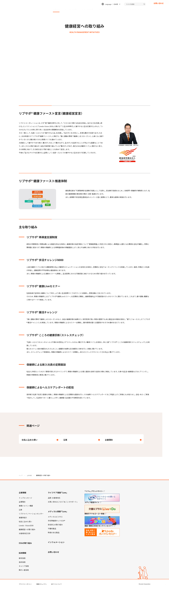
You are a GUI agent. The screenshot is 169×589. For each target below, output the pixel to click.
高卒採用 (22, 562)
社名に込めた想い (25, 522)
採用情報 (119, 9)
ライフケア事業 (70, 9)
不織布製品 (52, 529)
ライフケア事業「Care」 (57, 493)
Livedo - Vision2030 (26, 526)
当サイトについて (56, 584)
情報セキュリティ (41, 584)
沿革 (20, 510)
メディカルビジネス (55, 517)
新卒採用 (22, 558)
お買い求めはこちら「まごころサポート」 (63, 502)
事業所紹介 (23, 518)
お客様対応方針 (24, 534)
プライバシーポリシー (25, 584)
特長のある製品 (53, 533)
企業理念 (22, 502)
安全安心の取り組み (55, 525)
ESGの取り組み (104, 9)
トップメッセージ (25, 498)
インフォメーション (135, 9)
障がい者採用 (24, 570)
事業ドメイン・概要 (26, 506)
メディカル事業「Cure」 (57, 511)
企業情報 (56, 9)
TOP (161, 580)
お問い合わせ (159, 7)
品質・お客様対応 (54, 498)
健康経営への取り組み (27, 530)
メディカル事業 (87, 9)
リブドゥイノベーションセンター (31, 514)
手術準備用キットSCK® (56, 521)
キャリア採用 (24, 566)
